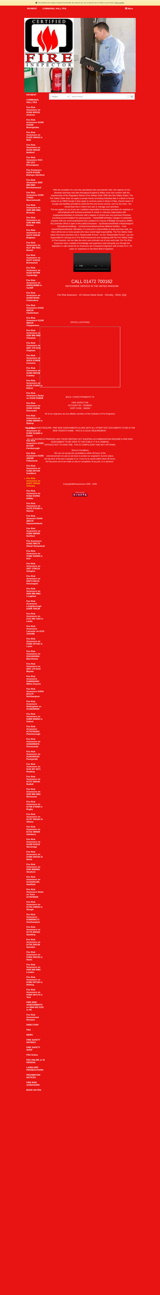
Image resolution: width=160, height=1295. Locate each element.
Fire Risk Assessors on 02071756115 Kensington (33, 580)
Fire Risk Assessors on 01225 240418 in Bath (34, 136)
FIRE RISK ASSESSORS (33, 1083)
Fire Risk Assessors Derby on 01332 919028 (35, 395)
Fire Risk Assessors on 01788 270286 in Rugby (34, 805)
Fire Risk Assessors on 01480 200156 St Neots (34, 856)
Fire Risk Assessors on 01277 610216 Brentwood (33, 259)
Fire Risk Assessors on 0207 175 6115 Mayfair (33, 668)
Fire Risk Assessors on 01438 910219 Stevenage (33, 843)
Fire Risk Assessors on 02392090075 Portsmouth (33, 743)
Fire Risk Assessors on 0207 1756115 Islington (33, 567)
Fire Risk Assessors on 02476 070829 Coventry (33, 359)
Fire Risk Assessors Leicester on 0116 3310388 (35, 630)
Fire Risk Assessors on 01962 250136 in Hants (34, 956)
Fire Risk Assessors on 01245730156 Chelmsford (33, 297)
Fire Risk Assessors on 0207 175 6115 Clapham (33, 347)
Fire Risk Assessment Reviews (32, 1017)
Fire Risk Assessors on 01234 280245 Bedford (33, 149)
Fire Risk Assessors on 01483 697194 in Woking (34, 981)
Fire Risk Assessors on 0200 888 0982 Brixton (33, 221)
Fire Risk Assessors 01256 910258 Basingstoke (35, 124)
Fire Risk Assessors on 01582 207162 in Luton (34, 642)
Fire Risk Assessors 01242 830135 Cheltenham (35, 309)
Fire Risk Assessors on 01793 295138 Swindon (33, 943)
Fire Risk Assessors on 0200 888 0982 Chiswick (33, 334)
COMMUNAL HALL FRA (54, 8)
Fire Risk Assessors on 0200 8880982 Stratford (33, 868)
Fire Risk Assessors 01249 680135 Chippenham (35, 322)
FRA (28, 1030)
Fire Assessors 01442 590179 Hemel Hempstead (35, 543)
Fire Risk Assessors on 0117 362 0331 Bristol (33, 246)
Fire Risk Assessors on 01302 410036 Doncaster (33, 407)
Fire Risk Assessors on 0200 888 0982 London (33, 968)
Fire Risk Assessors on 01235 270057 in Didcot (34, 384)
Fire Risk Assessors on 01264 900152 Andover (33, 111)
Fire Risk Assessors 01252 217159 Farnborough (35, 444)
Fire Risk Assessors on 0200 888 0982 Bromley (33, 209)
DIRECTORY (32, 1025)
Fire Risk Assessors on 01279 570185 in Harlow (34, 507)
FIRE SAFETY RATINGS (33, 1041)
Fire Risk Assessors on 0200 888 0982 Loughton (33, 592)
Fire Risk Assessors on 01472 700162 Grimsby (33, 482)
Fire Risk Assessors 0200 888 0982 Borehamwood (34, 184)
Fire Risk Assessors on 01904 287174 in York (34, 993)
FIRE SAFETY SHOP (33, 1048)
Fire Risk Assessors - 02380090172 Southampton (33, 918)
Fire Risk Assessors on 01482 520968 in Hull (34, 555)
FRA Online (32, 1055)
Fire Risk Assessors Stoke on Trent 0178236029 (35, 893)
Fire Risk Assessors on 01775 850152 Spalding (33, 931)
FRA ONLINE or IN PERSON (35, 1061)
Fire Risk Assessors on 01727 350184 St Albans (34, 818)
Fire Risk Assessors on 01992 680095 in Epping (34, 419)
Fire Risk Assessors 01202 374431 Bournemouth (35, 196)
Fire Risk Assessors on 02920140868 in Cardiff (34, 284)
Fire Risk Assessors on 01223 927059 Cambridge (33, 271)
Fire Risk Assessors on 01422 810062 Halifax (33, 495)
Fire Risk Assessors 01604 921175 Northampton (35, 693)
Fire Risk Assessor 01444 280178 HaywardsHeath (34, 520)
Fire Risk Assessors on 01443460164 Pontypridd (33, 755)
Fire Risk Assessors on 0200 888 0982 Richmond (33, 793)
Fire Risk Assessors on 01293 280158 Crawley (33, 372)
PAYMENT (32, 8)
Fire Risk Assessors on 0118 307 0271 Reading (33, 768)
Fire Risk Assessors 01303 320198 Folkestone (35, 457)
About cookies (119, 3)
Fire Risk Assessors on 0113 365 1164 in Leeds (34, 617)
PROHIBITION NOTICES (33, 1076)
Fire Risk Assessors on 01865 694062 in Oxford (34, 718)
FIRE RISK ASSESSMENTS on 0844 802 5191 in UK (35, 1006)
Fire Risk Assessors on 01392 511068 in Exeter (34, 432)
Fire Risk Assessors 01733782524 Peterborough (33, 730)
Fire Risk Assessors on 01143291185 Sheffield (33, 881)
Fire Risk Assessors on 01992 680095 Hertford (33, 532)
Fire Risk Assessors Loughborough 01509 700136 (34, 605)
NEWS (29, 1035)
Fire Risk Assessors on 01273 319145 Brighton (33, 234)
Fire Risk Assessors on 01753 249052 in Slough (34, 906)
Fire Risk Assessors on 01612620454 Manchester (33, 655)
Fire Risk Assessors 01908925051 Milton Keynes (33, 680)
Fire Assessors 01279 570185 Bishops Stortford (35, 172)
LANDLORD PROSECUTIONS (34, 1068)
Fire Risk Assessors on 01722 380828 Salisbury (33, 831)
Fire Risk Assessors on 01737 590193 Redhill (33, 780)
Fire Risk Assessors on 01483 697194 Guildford (33, 470)
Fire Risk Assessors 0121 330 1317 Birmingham (34, 161)
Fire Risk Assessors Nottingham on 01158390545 (33, 705)
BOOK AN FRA (33, 1090)
